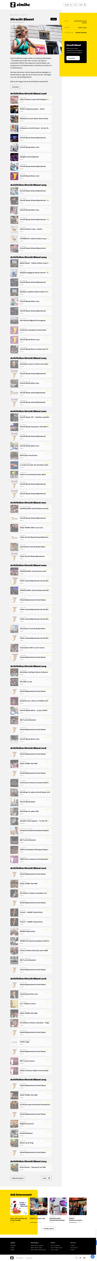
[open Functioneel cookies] (94, 1242)
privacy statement (89, 1237)
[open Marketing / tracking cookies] (94, 1247)
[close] (94, 1233)
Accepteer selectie (83, 1258)
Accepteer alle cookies (83, 1253)
